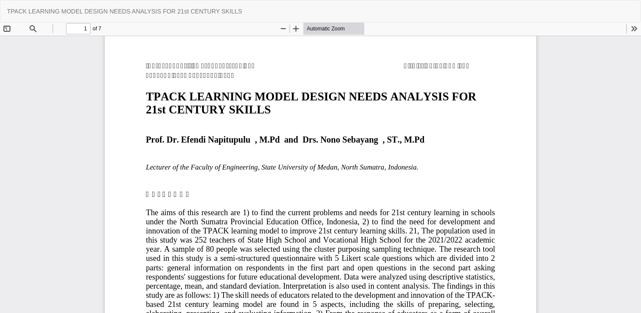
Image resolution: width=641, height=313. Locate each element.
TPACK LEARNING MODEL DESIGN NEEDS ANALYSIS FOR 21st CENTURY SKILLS (124, 11)
